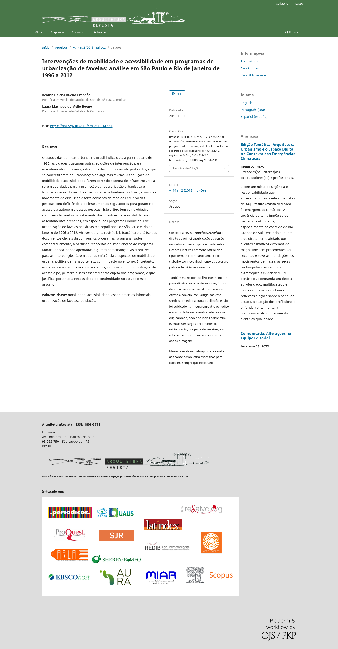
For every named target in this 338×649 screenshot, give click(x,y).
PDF (179, 94)
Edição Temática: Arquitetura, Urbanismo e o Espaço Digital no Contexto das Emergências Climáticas (268, 151)
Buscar (292, 32)
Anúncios (79, 32)
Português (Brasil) (255, 109)
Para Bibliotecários (253, 75)
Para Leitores (250, 61)
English (246, 103)
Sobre (98, 32)
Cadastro (282, 3)
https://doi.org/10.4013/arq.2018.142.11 (81, 126)
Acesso (298, 3)
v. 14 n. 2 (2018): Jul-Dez (89, 47)
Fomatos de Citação (186, 168)
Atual (39, 32)
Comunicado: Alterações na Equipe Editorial (266, 336)
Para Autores (250, 68)
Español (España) (254, 116)
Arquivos (57, 32)
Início (45, 47)
